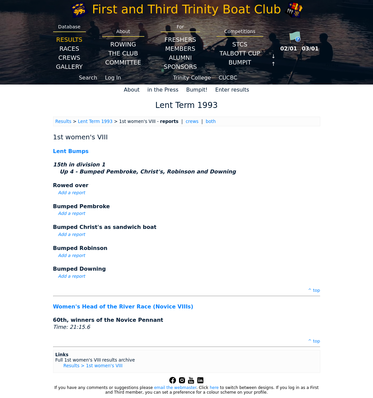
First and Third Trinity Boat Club (186, 9)
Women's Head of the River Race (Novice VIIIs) (123, 306)
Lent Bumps (71, 151)
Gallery (69, 66)
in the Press (162, 90)
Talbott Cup (239, 53)
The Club (123, 53)
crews (192, 121)
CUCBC (228, 78)
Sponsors (180, 66)
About (132, 90)
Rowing (123, 44)
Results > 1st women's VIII (93, 365)
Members (180, 48)
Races (69, 48)
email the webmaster (175, 387)
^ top (314, 290)
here (214, 387)
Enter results (232, 90)
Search (88, 78)
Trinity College (192, 78)
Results (69, 39)
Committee (123, 62)
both (211, 121)
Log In (113, 78)
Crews (69, 57)
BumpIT (239, 62)
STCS (239, 44)
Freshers (180, 39)
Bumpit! (196, 90)
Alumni (180, 57)
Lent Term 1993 (95, 121)
